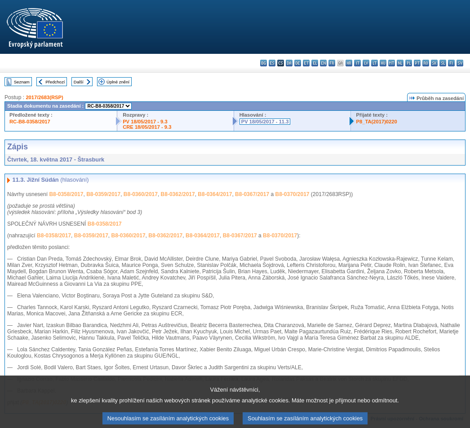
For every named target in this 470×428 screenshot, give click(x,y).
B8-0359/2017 (103, 194)
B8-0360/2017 (141, 194)
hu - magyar (383, 63)
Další (79, 81)
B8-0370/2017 (292, 194)
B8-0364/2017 (215, 194)
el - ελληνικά (314, 63)
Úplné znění (117, 81)
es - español (272, 63)
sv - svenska (460, 63)
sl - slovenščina (442, 63)
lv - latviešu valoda (366, 63)
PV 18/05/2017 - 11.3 (265, 121)
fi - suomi (451, 63)
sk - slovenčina (434, 63)
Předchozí (55, 81)
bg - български (263, 63)
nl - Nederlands (400, 63)
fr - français (331, 63)
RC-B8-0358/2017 (29, 121)
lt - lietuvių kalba (374, 63)
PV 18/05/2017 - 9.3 (145, 121)
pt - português (417, 63)
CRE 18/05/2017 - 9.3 (147, 127)
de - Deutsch (297, 63)
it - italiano (357, 63)
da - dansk (289, 63)
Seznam (22, 81)
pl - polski (408, 63)
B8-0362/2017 (178, 194)
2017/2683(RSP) (44, 97)
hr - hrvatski (349, 63)
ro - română (425, 63)
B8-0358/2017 (66, 194)
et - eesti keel (306, 63)
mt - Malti (391, 63)
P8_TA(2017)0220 (376, 121)
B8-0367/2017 (252, 194)
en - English (323, 63)
